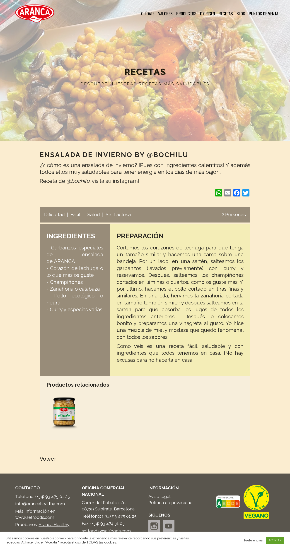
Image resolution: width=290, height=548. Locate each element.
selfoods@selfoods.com (106, 530)
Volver (48, 458)
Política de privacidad (170, 502)
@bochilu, (78, 181)
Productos (186, 13)
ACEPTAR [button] (275, 540)
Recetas (226, 13)
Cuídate (148, 13)
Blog (241, 13)
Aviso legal (159, 496)
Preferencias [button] (253, 540)
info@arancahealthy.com (40, 503)
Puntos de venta (263, 13)
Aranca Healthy (54, 524)
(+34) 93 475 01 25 (52, 496)
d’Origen (207, 13)
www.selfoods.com (34, 517)
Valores (165, 13)
